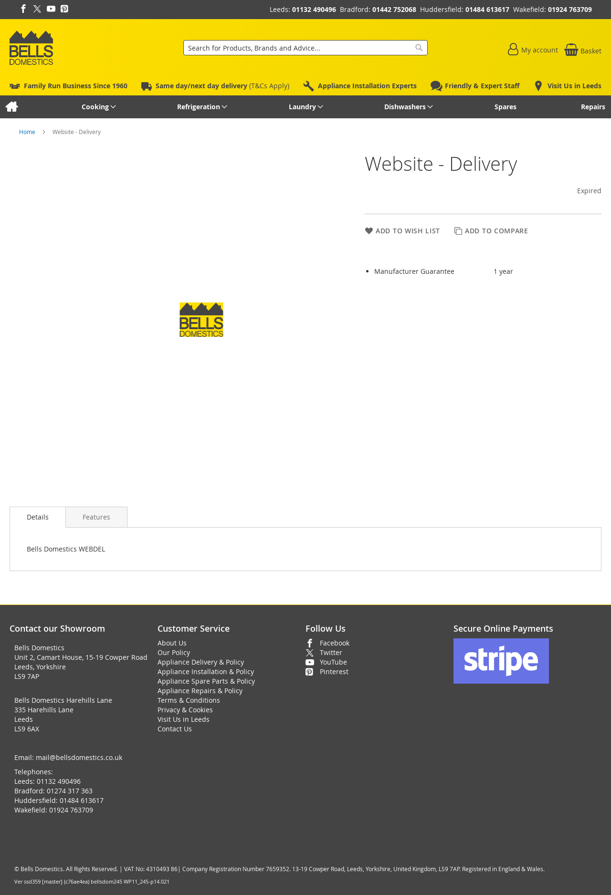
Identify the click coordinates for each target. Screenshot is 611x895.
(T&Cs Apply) (222, 85)
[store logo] (31, 48)
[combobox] (305, 47)
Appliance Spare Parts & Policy (206, 681)
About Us (172, 642)
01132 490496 (314, 9)
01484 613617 (487, 9)
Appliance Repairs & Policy (200, 690)
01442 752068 (394, 9)
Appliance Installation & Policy (206, 671)
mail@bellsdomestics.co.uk (79, 757)
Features (96, 516)
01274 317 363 (70, 790)
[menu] (305, 106)
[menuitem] (11, 106)
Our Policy (174, 652)
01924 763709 (570, 9)
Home (28, 131)
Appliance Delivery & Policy (201, 661)
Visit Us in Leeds (184, 719)
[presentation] (38, 517)
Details (38, 516)
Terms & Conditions (189, 700)
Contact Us (175, 728)
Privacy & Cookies (185, 709)
